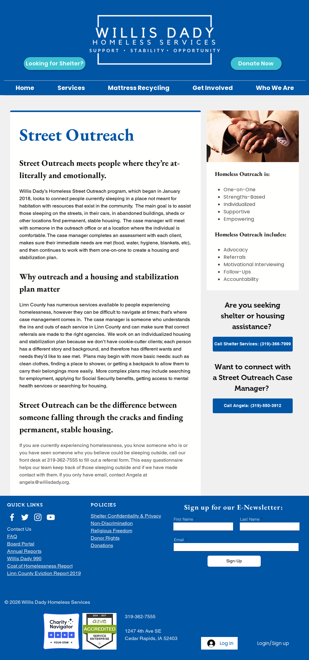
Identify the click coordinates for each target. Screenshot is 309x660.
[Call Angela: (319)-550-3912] (253, 405)
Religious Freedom (111, 531)
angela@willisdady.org (44, 482)
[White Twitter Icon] (25, 517)
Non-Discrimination (112, 523)
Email (179, 540)
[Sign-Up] (234, 561)
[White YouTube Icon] (51, 517)
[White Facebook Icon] (12, 517)
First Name (183, 519)
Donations (102, 545)
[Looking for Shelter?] (54, 63)
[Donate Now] (256, 63)
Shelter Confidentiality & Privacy (126, 516)
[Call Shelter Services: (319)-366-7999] (253, 344)
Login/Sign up (273, 643)
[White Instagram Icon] (38, 517)
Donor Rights (105, 538)
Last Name (249, 519)
